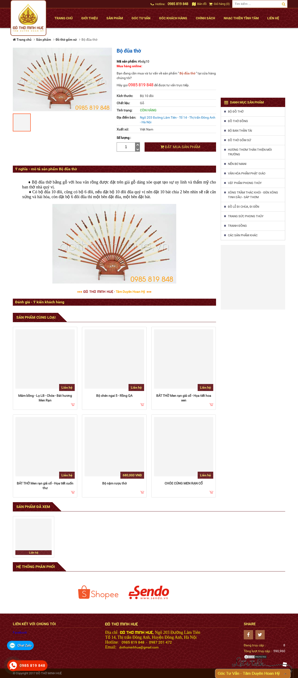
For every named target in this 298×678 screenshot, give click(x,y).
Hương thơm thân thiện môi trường (250, 152)
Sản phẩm (114, 18)
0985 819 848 (178, 4)
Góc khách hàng (173, 18)
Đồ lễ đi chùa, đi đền (243, 206)
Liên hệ (273, 18)
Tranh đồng (237, 225)
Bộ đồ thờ (236, 111)
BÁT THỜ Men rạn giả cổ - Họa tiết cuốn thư (45, 485)
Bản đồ (199, 4)
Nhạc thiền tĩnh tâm (241, 18)
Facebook (20, 632)
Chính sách (205, 18)
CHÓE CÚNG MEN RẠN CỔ (184, 483)
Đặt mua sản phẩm (180, 147)
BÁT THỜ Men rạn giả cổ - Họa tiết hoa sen (183, 398)
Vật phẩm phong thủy (245, 183)
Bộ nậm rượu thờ (114, 483)
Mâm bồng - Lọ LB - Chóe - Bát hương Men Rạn (45, 398)
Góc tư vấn (141, 18)
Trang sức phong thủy (246, 216)
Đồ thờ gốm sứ (239, 140)
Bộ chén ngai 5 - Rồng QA (114, 395)
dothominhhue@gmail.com (139, 647)
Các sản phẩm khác (242, 235)
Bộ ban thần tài (240, 130)
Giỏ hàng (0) (219, 4)
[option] (98, 592)
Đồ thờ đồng (238, 121)
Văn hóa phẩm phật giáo (246, 173)
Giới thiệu (89, 18)
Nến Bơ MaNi (237, 164)
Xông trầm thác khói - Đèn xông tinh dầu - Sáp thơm (253, 195)
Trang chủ (63, 18)
